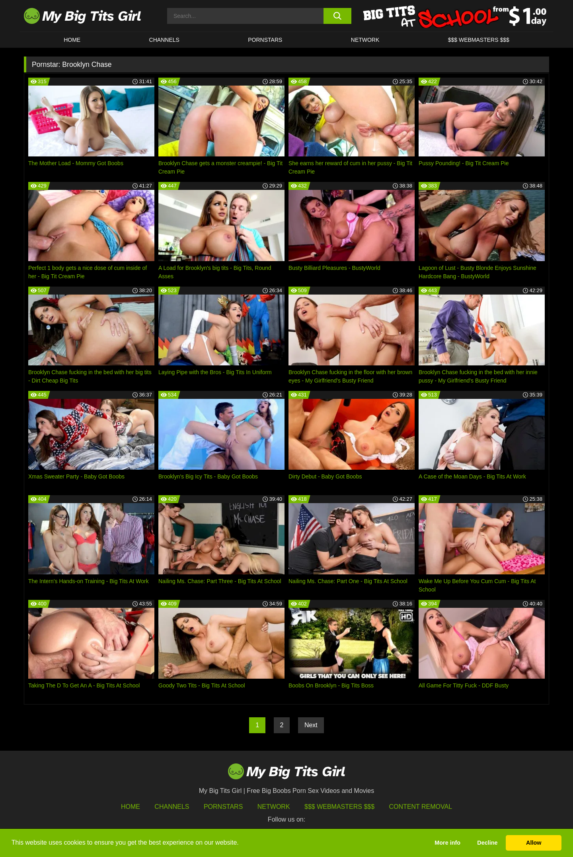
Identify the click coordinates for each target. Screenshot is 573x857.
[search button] (337, 16)
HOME (72, 40)
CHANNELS (164, 40)
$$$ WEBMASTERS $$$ (478, 40)
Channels (171, 806)
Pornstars (265, 40)
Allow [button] (533, 842)
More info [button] (447, 842)
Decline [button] (487, 842)
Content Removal (420, 806)
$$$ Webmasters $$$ (339, 806)
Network (365, 40)
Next (311, 725)
